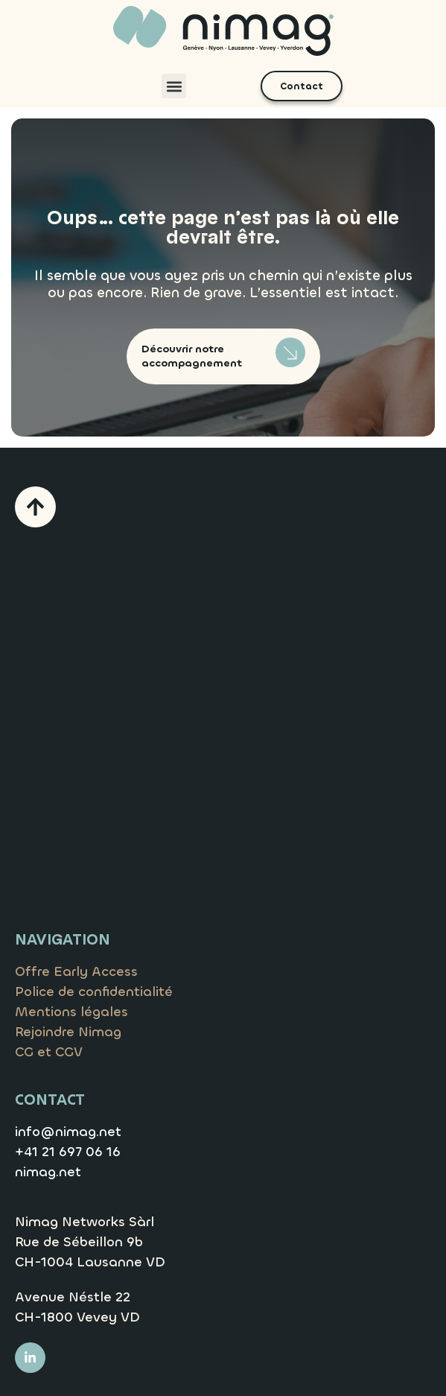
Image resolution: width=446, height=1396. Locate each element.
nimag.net (48, 1172)
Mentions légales (71, 1012)
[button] (174, 86)
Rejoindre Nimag (68, 1032)
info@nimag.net (68, 1131)
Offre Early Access (76, 971)
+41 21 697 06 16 (68, 1152)
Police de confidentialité (94, 991)
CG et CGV (49, 1052)
